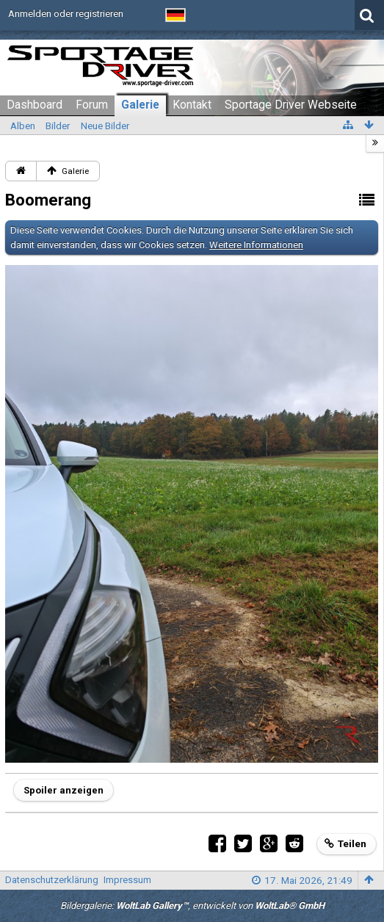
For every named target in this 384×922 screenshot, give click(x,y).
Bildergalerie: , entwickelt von (192, 905)
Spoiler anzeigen (63, 790)
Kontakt (192, 105)
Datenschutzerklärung (51, 879)
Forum (92, 105)
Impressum (127, 879)
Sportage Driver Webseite (291, 105)
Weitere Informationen (256, 244)
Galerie (140, 105)
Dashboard (34, 105)
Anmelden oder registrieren (65, 13)
